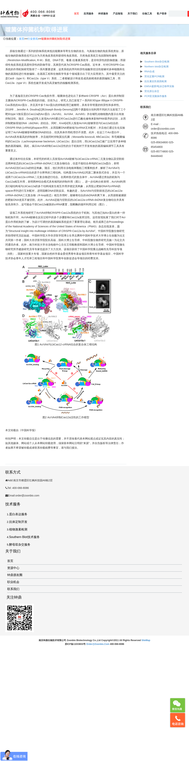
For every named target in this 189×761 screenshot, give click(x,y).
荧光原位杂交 (151, 91)
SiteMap (146, 640)
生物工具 (147, 13)
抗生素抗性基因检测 (155, 81)
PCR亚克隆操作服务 (155, 96)
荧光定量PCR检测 (154, 76)
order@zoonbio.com (98, 644)
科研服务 (103, 13)
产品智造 (118, 13)
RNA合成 (149, 71)
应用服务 (89, 13)
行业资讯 (32, 38)
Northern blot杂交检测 (156, 66)
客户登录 (162, 13)
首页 (76, 13)
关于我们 (132, 13)
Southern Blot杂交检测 (156, 61)
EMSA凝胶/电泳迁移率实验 (159, 86)
